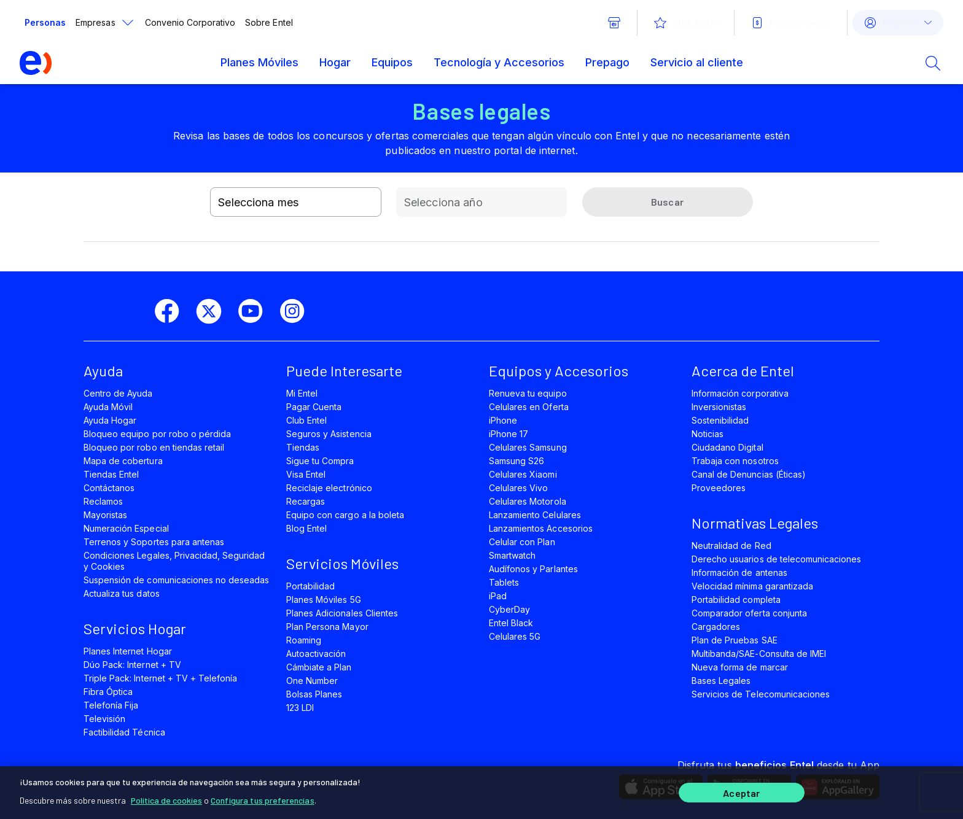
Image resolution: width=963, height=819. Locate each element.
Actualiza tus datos (122, 593)
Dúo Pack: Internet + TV (132, 664)
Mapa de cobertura (123, 461)
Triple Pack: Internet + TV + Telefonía (160, 678)
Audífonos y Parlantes (533, 569)
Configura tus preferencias (262, 800)
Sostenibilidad (720, 420)
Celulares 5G (514, 636)
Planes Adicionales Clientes (342, 613)
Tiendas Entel (111, 474)
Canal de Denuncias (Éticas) (749, 474)
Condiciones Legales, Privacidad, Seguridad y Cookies (174, 561)
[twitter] (214, 311)
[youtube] (255, 311)
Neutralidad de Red (731, 545)
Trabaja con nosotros (735, 461)
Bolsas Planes (314, 694)
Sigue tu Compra (320, 461)
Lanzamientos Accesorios (541, 528)
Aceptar (741, 793)
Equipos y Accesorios (558, 370)
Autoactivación (316, 653)
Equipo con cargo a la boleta (345, 515)
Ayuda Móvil (108, 407)
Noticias (707, 434)
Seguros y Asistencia (329, 434)
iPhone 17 (508, 434)
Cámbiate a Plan (319, 667)
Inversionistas (719, 407)
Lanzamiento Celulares (535, 515)
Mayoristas (105, 515)
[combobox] (295, 202)
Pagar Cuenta (313, 407)
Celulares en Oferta (529, 407)
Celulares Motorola (527, 501)
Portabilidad (310, 586)
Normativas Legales (755, 523)
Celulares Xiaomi (523, 474)
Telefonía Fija (111, 705)
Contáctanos (109, 488)
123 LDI (300, 707)
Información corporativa (740, 393)
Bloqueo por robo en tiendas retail (154, 447)
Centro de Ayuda (118, 393)
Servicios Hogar (135, 628)
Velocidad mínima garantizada (752, 586)
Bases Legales (721, 680)
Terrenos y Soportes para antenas (154, 542)
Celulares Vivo (518, 488)
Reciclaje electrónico (329, 488)
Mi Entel (302, 393)
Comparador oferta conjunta (749, 613)
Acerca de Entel (743, 370)
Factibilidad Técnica (124, 732)
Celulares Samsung (528, 447)
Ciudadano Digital (727, 447)
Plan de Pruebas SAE (735, 640)
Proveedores (719, 488)
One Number (312, 680)
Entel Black (511, 623)
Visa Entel (306, 474)
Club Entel (306, 420)
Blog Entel (306, 528)
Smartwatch (512, 555)
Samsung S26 (516, 461)
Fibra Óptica (108, 691)
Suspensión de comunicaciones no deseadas (176, 580)
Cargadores (716, 626)
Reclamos (103, 501)
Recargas (305, 501)
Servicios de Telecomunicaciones (761, 694)
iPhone (503, 420)
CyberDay (509, 609)
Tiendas (302, 447)
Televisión (104, 718)
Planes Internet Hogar (128, 651)
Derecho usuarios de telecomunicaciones (776, 559)
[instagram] (297, 311)
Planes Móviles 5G (323, 599)
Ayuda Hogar (110, 420)
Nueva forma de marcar (740, 667)
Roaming (303, 640)
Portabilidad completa (736, 599)
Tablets (504, 582)
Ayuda (103, 370)
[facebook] (172, 311)
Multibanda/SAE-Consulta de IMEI (759, 653)
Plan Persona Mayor (327, 626)
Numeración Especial (126, 528)
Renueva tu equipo (528, 393)
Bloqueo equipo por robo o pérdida (157, 434)
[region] (481, 792)
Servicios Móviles (342, 563)
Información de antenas (739, 572)
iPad (498, 596)
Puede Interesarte (344, 370)
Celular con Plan (522, 542)
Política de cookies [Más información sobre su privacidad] (166, 800)
